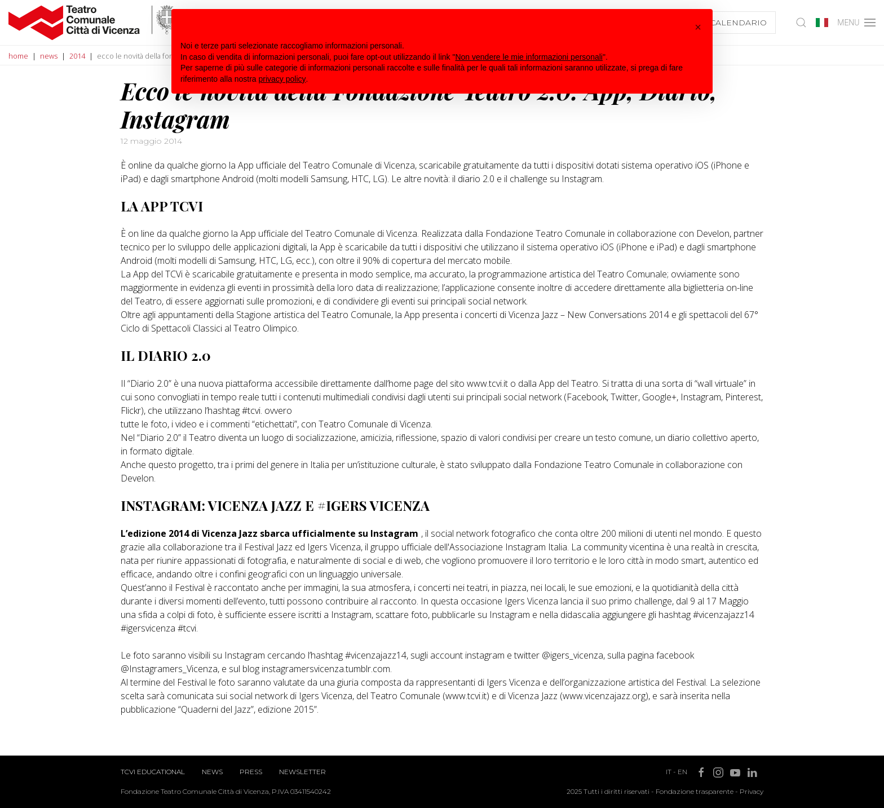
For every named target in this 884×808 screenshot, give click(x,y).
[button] (698, 27)
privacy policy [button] (282, 78)
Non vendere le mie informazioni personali (528, 56)
